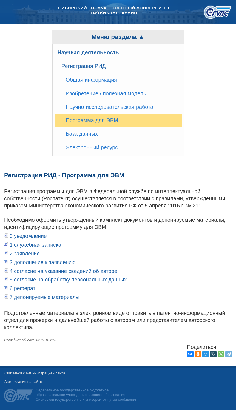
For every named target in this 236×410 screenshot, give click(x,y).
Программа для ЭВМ (92, 120)
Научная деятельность (88, 52)
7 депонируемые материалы (44, 297)
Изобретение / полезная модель (106, 93)
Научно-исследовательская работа (109, 107)
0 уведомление (28, 236)
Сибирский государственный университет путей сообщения (114, 10)
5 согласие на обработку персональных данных (68, 280)
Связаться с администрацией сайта (34, 373)
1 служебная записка (35, 245)
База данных (82, 134)
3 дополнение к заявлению (43, 262)
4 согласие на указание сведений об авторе (63, 271)
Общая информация (91, 80)
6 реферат (22, 288)
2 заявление (25, 254)
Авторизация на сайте (23, 382)
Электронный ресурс (92, 147)
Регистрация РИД (84, 66)
